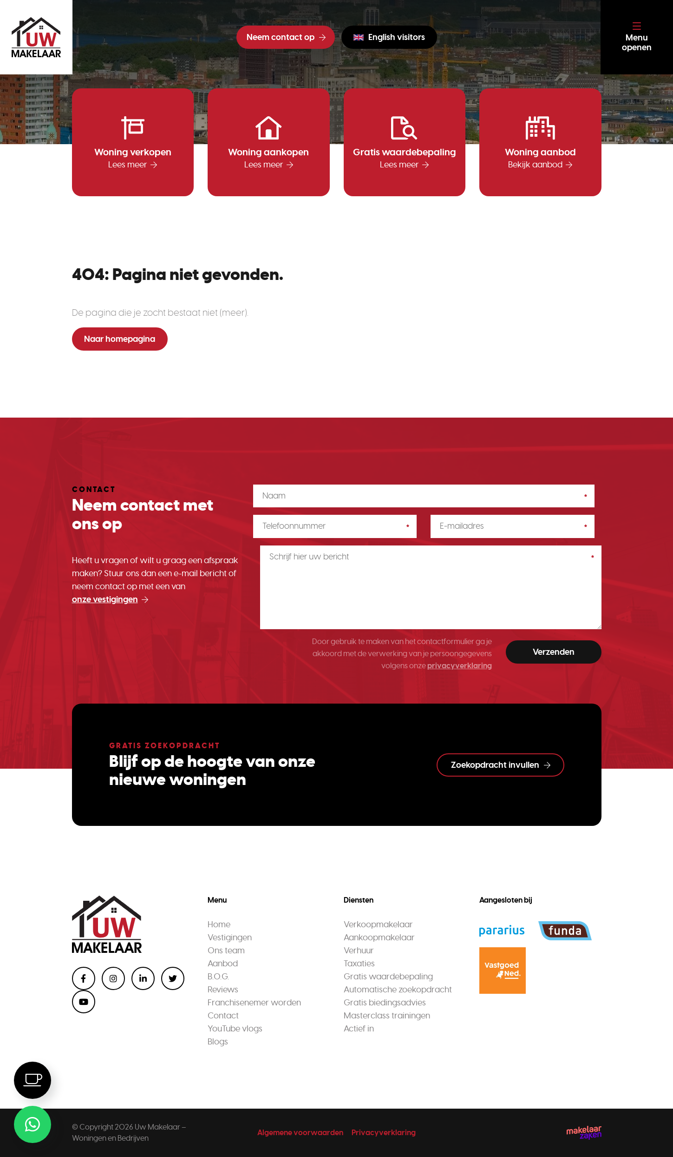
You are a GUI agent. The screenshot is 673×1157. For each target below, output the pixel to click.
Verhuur (359, 950)
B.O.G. (218, 976)
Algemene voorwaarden (300, 1132)
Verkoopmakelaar (378, 924)
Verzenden (554, 652)
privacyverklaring (459, 665)
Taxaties (359, 963)
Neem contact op (286, 37)
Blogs (218, 1042)
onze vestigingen (110, 599)
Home (219, 924)
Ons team (226, 950)
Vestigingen (230, 937)
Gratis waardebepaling (388, 976)
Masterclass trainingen (387, 1016)
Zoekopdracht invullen (500, 765)
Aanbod (223, 963)
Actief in (359, 1029)
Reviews (223, 989)
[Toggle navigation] (637, 37)
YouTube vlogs (235, 1029)
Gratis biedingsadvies (385, 1002)
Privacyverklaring (384, 1132)
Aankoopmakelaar (379, 937)
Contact (223, 1016)
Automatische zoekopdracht (398, 989)
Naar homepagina (119, 339)
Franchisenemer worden (254, 1002)
